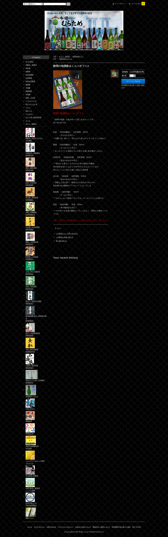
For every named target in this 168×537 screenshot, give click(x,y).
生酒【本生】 (30, 409)
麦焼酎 (28, 84)
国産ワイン (29, 518)
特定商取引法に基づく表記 (121, 527)
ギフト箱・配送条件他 (33, 117)
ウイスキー (29, 114)
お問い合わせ (51, 527)
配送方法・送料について (101, 527)
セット (28, 120)
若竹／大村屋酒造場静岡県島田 (33, 334)
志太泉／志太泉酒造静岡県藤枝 (33, 228)
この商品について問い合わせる (67, 233)
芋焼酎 (28, 88)
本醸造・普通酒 (31, 65)
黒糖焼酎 (29, 91)
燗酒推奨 (29, 421)
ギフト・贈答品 (64, 56)
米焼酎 (28, 94)
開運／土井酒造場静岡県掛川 (32, 243)
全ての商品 (29, 61)
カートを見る (138, 3)
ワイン (28, 107)
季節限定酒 (29, 433)
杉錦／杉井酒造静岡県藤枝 (31, 183)
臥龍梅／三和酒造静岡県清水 (32, 258)
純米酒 (28, 68)
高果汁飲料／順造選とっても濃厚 (33, 489)
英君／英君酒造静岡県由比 (31, 287)
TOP (54, 56)
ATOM (138, 527)
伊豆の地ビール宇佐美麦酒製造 (31, 504)
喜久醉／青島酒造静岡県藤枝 (32, 198)
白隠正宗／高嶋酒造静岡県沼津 (33, 154)
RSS (133, 527)
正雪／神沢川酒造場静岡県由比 (33, 272)
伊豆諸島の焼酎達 (32, 476)
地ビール (29, 111)
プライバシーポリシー (66, 527)
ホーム (29, 527)
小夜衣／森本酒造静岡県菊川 (32, 366)
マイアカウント (120, 3)
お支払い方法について (83, 527)
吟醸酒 (28, 71)
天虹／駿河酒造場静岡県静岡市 (32, 350)
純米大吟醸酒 (30, 81)
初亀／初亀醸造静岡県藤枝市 (31, 213)
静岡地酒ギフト (78, 56)
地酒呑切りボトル (65, 59)
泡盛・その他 (30, 98)
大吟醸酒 (29, 78)
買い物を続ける (61, 241)
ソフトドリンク (31, 101)
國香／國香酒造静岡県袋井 (31, 169)
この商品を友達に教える (64, 237)
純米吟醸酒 (29, 75)
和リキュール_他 (31, 104)
